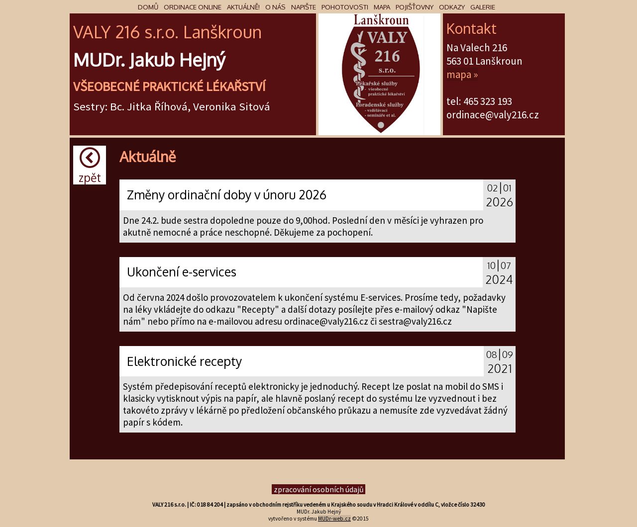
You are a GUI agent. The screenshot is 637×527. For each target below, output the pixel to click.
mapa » (462, 74)
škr (221, 31)
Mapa (382, 6)
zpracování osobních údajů (319, 489)
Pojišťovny (414, 6)
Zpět (90, 166)
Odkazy (452, 6)
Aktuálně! (243, 6)
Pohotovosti (344, 6)
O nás (275, 6)
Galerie (482, 6)
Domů (148, 6)
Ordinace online (192, 6)
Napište (303, 6)
